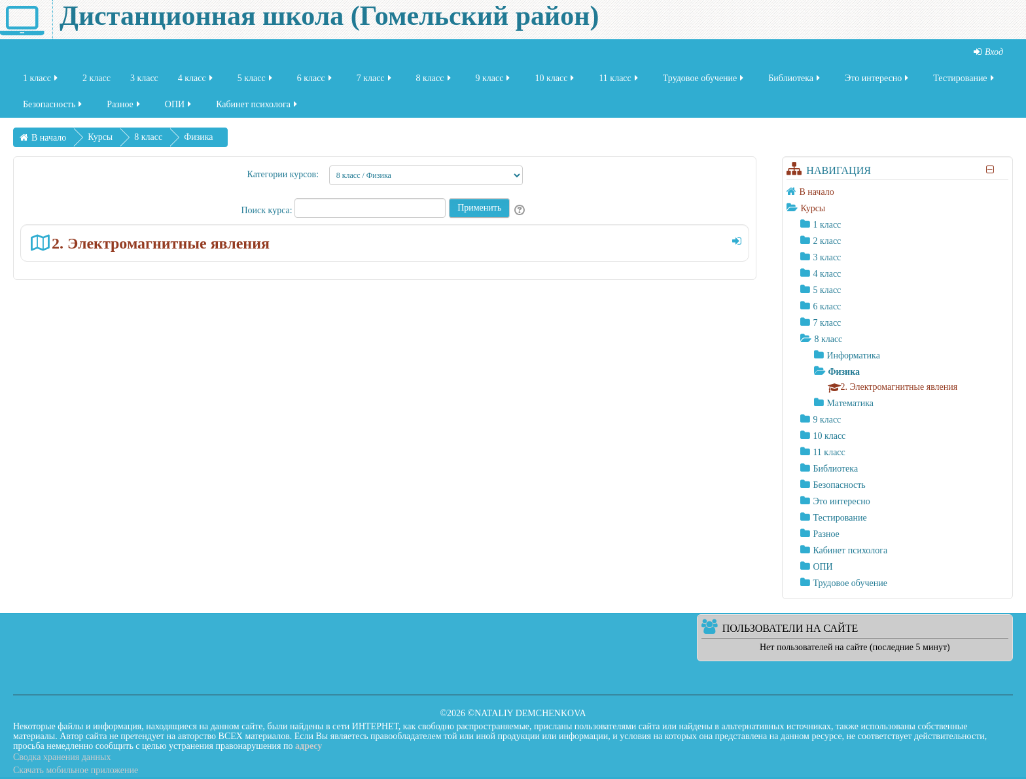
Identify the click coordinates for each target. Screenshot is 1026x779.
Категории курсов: (283, 174)
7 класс (375, 81)
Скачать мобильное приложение (75, 770)
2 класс (96, 81)
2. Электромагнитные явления (161, 243)
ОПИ (179, 107)
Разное (124, 107)
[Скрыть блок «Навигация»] (990, 170)
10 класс (555, 81)
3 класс (144, 81)
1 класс (41, 81)
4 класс (196, 81)
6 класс (315, 81)
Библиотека (795, 81)
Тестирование (964, 81)
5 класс (256, 81)
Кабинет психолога (257, 107)
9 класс (494, 81)
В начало (816, 192)
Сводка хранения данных (62, 757)
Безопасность (53, 107)
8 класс (434, 81)
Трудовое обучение (704, 81)
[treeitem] (897, 191)
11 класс (619, 81)
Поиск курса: (267, 210)
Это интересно (877, 81)
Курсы (812, 208)
